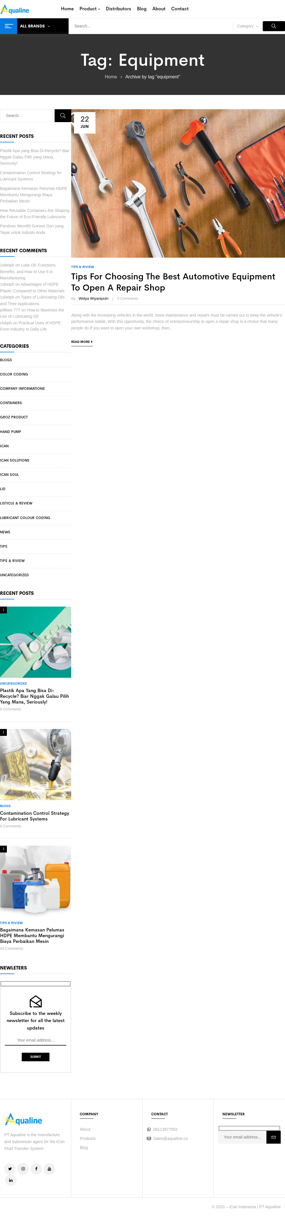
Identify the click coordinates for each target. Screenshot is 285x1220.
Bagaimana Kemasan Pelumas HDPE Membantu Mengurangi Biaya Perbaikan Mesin (33, 195)
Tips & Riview (12, 561)
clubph (6, 323)
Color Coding (14, 374)
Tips (3, 546)
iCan (4, 446)
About (85, 1129)
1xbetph (7, 265)
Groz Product (14, 417)
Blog (84, 1147)
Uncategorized (14, 575)
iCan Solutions (14, 460)
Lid (2, 489)
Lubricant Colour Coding (25, 518)
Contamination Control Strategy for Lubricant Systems (34, 816)
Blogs (6, 360)
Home (111, 76)
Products (87, 1138)
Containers (11, 403)
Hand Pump (10, 432)
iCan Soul (9, 474)
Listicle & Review (16, 503)
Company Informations (22, 388)
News (5, 532)
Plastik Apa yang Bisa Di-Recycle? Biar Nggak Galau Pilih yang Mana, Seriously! (34, 157)
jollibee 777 (10, 310)
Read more (80, 342)
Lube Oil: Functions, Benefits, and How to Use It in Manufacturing (28, 271)
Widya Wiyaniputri (93, 298)
